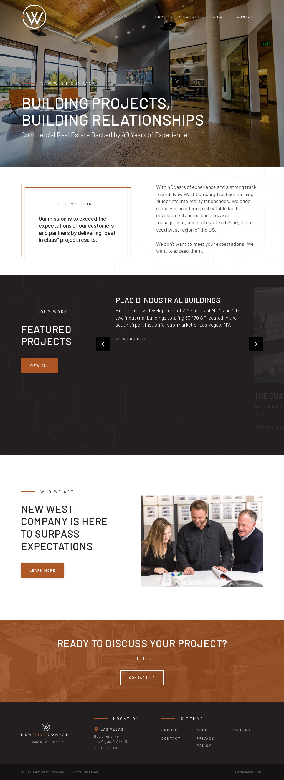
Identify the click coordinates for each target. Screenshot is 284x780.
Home (161, 16)
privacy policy (205, 742)
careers (241, 730)
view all (38, 365)
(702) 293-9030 (106, 748)
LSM (258, 772)
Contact (247, 16)
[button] (103, 344)
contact (171, 738)
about (204, 730)
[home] (75, 16)
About (218, 16)
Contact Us (142, 677)
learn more (41, 570)
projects (189, 16)
